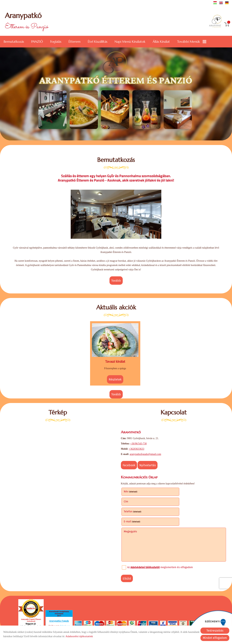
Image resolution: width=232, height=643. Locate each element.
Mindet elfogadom (215, 638)
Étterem (74, 41)
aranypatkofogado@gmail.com (146, 453)
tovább (116, 280)
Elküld (127, 557)
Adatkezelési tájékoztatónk (79, 636)
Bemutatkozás (14, 41)
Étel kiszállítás (97, 41)
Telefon (133, 500)
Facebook (129, 464)
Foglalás (55, 41)
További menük (191, 41)
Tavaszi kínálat (115, 361)
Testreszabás (214, 630)
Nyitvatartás (148, 464)
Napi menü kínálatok (130, 41)
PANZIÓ (37, 41)
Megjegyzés (131, 510)
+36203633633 (137, 448)
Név (131, 490)
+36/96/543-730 (139, 442)
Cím (179, 490)
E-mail (185, 500)
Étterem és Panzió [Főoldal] (27, 21)
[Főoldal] (216, 21)
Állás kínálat (161, 41)
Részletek (115, 378)
